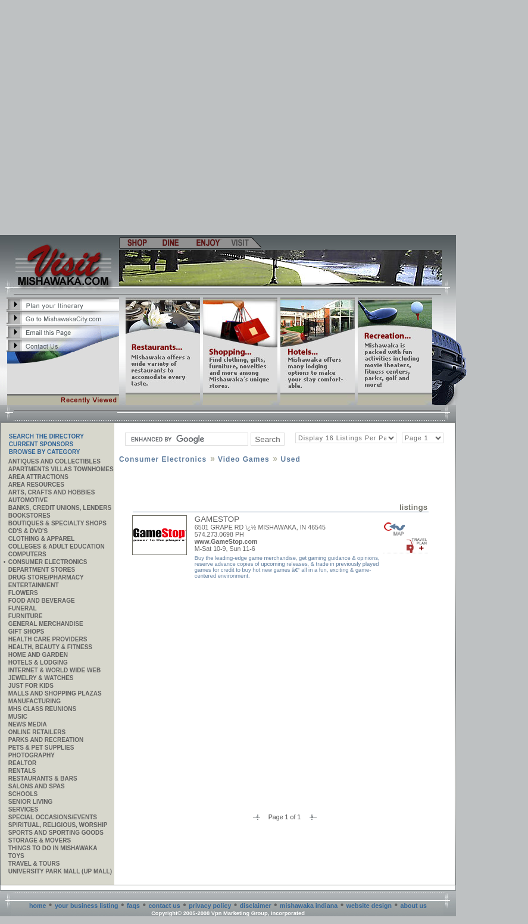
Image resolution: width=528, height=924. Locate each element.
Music (17, 716)
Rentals (22, 771)
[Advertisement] (111, 117)
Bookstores (29, 515)
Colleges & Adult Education (56, 546)
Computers (27, 554)
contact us (164, 905)
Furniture (25, 616)
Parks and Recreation (45, 740)
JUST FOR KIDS (31, 685)
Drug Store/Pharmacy (46, 577)
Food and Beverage (41, 600)
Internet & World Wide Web (54, 670)
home (37, 905)
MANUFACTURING (34, 701)
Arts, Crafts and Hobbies (51, 492)
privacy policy (210, 905)
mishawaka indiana (309, 905)
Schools (23, 794)
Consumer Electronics (48, 562)
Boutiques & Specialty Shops (57, 523)
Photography (31, 755)
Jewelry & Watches (41, 678)
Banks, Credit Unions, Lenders (59, 508)
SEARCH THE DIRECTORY (46, 436)
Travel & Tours (34, 863)
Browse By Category (44, 452)
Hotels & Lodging (38, 662)
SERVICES (23, 809)
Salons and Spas (36, 786)
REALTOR (22, 763)
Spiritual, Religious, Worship (58, 825)
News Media (27, 724)
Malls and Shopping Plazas (55, 693)
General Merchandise (45, 624)
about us (414, 905)
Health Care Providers (48, 639)
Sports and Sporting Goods (56, 832)
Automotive (28, 500)
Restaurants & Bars (42, 778)
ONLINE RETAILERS (36, 732)
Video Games (244, 459)
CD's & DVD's (28, 531)
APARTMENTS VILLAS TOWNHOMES (61, 469)
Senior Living (30, 801)
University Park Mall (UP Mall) (60, 871)
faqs (133, 905)
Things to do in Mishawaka (53, 848)
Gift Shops (26, 631)
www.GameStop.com (226, 541)
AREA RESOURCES (36, 484)
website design (369, 905)
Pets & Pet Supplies (41, 747)
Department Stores (41, 569)
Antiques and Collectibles (54, 461)
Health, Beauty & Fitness (50, 647)
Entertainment (33, 585)
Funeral (22, 608)
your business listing (86, 905)
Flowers (23, 593)
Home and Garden (38, 655)
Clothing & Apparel (41, 538)
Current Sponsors (41, 444)
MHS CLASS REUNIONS (42, 709)
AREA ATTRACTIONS (38, 477)
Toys (16, 856)
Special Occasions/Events (52, 817)
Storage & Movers (39, 840)
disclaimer (255, 905)
